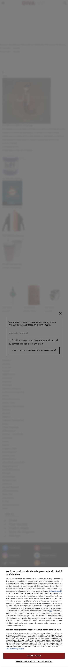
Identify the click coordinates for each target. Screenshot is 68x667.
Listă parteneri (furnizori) (15, 649)
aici (50, 611)
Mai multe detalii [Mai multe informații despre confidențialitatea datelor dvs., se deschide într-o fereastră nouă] (55, 591)
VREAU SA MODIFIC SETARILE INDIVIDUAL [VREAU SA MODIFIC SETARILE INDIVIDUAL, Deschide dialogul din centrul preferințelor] (34, 662)
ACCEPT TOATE (34, 656)
